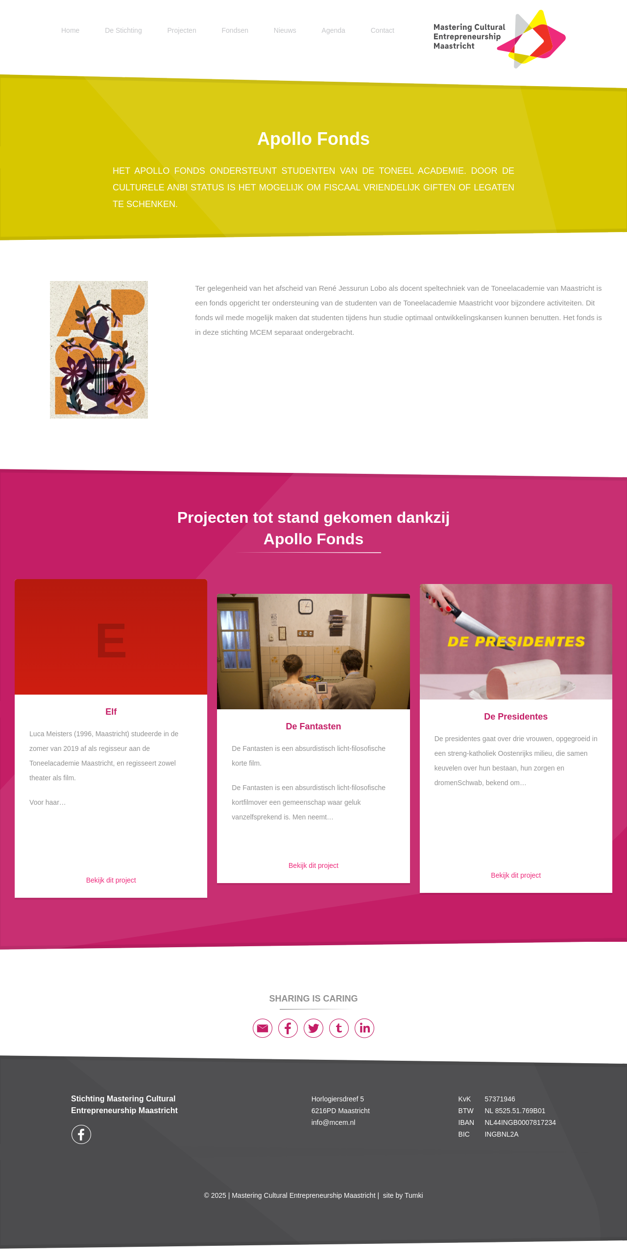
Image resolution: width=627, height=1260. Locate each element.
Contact (382, 30)
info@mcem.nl (334, 1122)
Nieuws (285, 30)
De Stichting (123, 30)
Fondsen (235, 30)
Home (70, 30)
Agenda (333, 30)
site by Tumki (403, 1195)
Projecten (182, 30)
